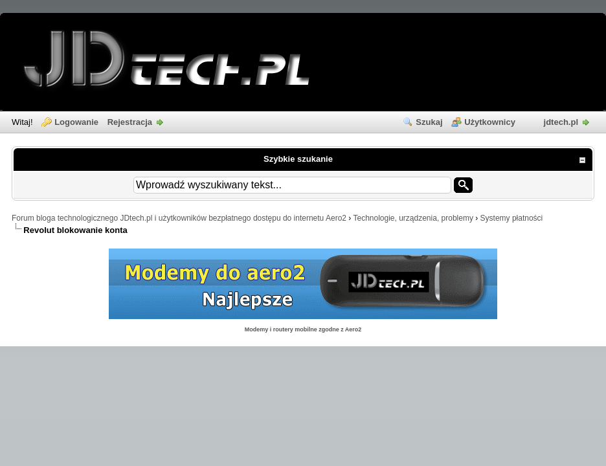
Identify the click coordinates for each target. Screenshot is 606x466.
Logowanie (76, 122)
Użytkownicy (489, 122)
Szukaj (429, 122)
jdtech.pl (561, 122)
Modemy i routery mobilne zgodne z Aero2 (303, 329)
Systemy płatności (511, 218)
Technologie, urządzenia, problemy (413, 218)
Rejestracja (129, 122)
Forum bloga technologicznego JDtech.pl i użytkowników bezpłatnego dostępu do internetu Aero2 (179, 218)
